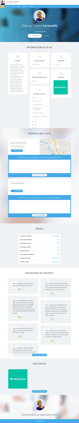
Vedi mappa (55, 146)
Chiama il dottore (16, 150)
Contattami (46, 35)
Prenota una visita (39, 421)
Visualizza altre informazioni (39, 354)
